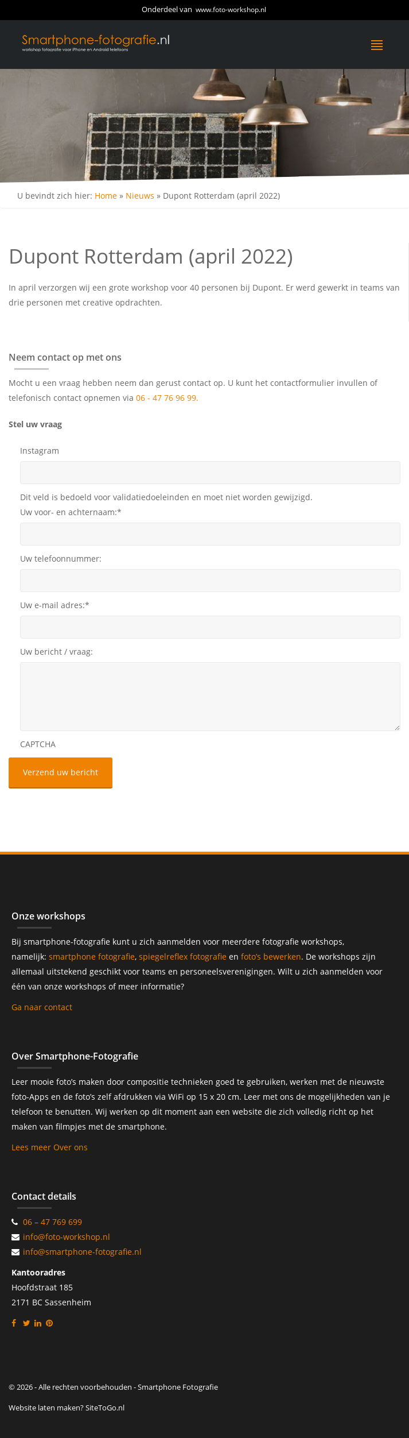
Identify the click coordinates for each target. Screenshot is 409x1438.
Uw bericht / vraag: (56, 651)
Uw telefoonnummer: (61, 558)
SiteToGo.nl (104, 1407)
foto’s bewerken (271, 956)
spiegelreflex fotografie (184, 956)
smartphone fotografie (92, 956)
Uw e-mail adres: (54, 605)
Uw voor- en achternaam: (71, 512)
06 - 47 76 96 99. (167, 397)
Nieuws (140, 195)
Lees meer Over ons (49, 1147)
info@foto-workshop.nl (66, 1236)
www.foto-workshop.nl (231, 9)
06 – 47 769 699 (52, 1221)
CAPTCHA (38, 744)
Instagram (39, 450)
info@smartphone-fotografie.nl (82, 1251)
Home (106, 195)
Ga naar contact (41, 1007)
